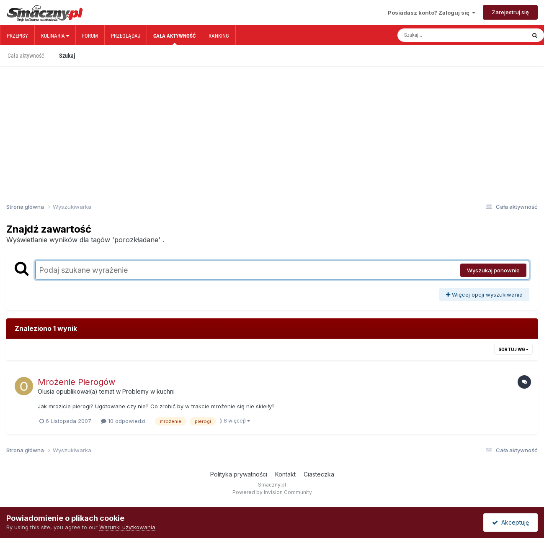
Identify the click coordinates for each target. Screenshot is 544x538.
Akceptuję (510, 522)
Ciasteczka (319, 474)
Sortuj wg (513, 349)
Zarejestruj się (510, 12)
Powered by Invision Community (272, 492)
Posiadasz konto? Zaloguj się (431, 12)
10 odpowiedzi (123, 421)
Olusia (46, 391)
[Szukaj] (443, 35)
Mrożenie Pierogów (76, 382)
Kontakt (285, 474)
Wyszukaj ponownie (493, 270)
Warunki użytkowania (127, 527)
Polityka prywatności (238, 474)
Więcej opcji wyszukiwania (484, 294)
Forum (90, 36)
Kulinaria (55, 36)
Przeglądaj (125, 36)
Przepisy (17, 36)
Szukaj (67, 55)
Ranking (219, 36)
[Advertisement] (272, 120)
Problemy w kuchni (148, 391)
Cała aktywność (174, 39)
